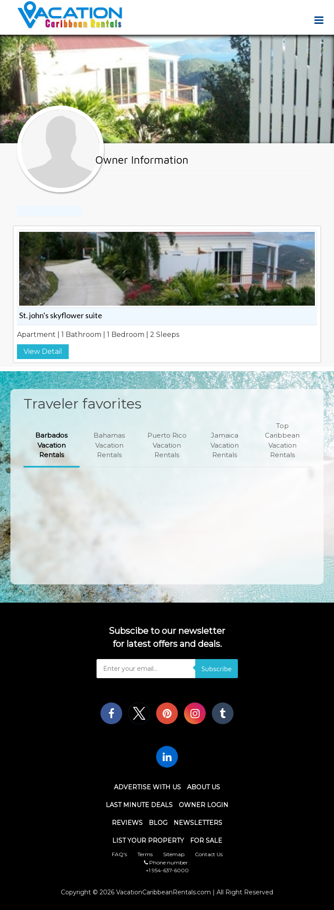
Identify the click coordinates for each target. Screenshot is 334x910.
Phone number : (167, 862)
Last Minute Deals (139, 805)
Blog (158, 823)
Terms (145, 854)
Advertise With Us (147, 787)
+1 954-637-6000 (167, 870)
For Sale (206, 840)
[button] (51, 445)
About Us (203, 787)
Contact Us (209, 854)
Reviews (127, 823)
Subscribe (216, 669)
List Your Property (148, 840)
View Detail (42, 351)
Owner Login (203, 805)
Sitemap (173, 854)
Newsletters (198, 823)
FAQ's (119, 854)
